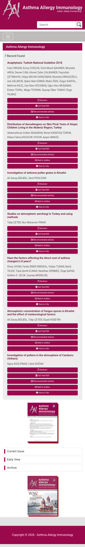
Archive (12, 467)
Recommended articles (42, 112)
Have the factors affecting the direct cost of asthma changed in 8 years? (38, 259)
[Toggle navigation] (8, 36)
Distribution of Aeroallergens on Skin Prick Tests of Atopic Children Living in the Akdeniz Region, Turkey (42, 126)
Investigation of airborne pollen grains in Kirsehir (36, 172)
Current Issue (15, 451)
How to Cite (42, 117)
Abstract (42, 100)
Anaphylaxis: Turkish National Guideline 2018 (34, 62)
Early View (13, 459)
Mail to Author (42, 160)
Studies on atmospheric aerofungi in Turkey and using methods (39, 215)
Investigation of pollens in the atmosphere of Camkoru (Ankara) (40, 357)
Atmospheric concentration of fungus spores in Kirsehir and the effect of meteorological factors (40, 312)
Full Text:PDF (42, 106)
